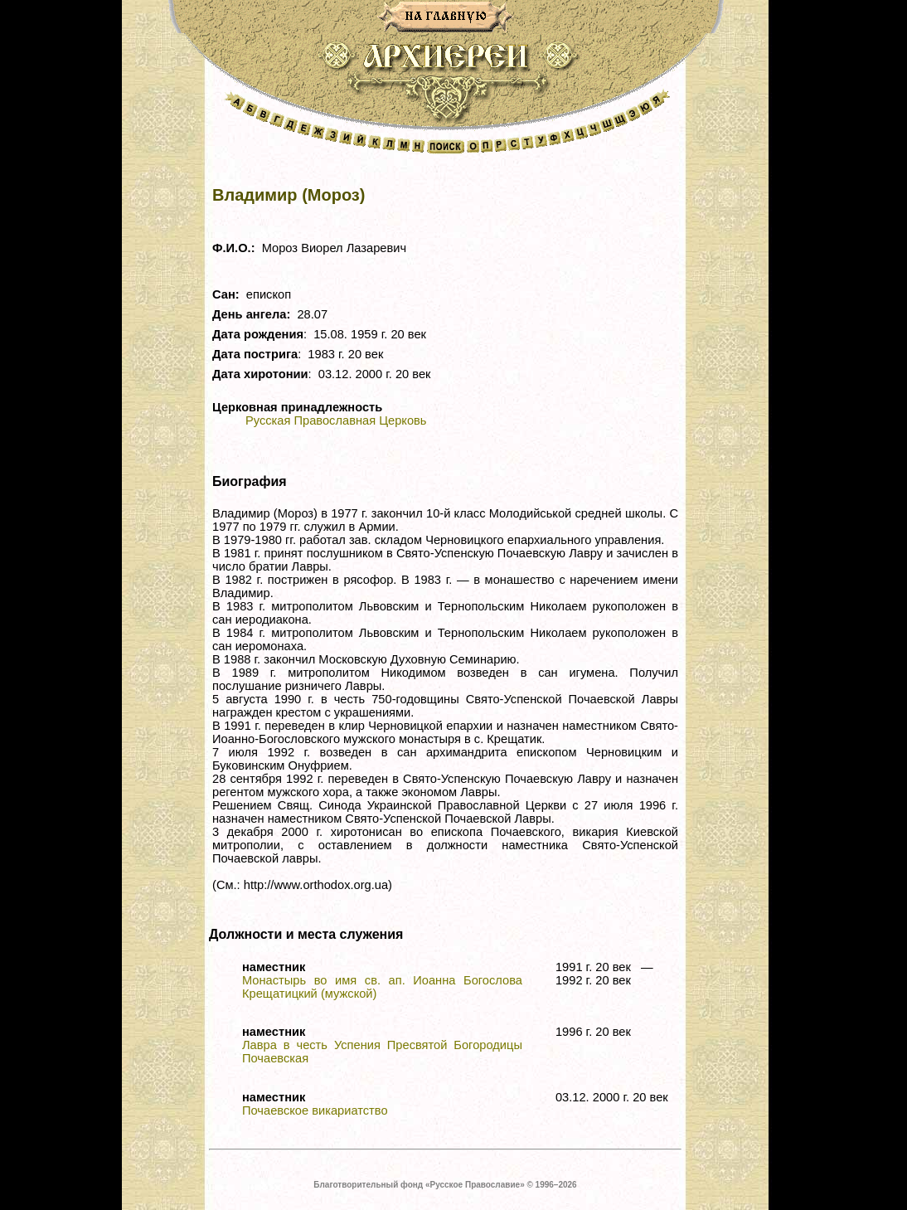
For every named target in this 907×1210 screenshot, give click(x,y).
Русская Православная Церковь (335, 420)
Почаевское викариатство (315, 1110)
